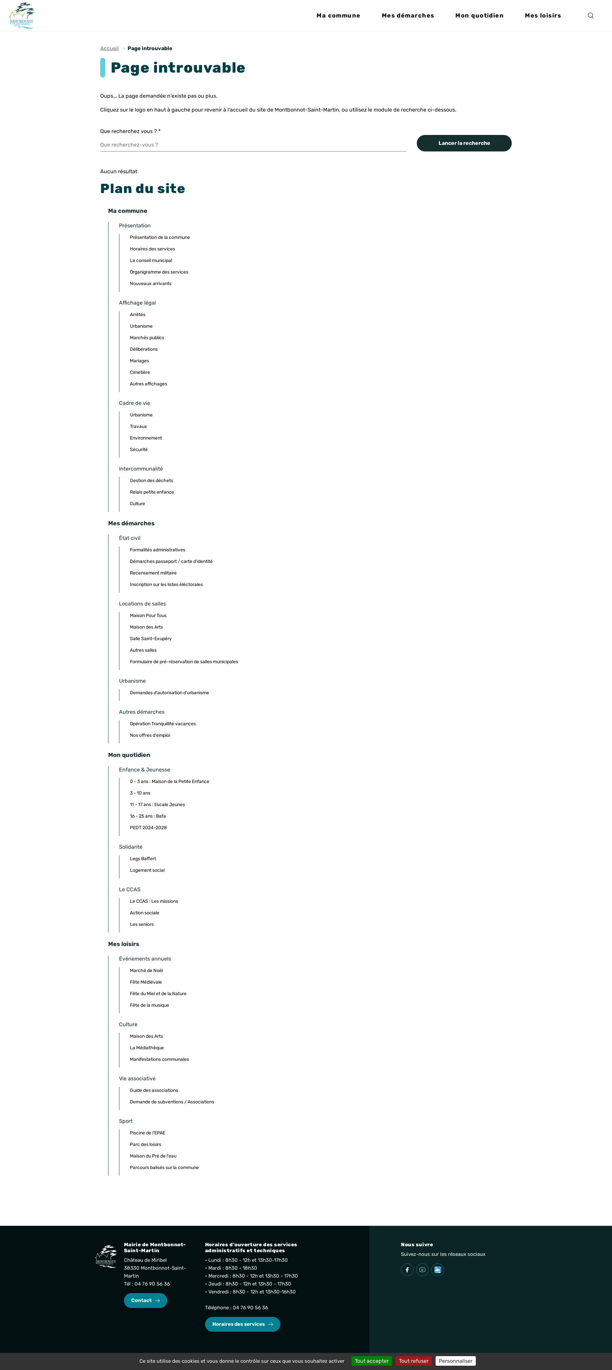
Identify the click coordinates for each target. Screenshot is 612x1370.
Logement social (147, 870)
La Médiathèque (147, 1048)
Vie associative (137, 1078)
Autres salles (143, 650)
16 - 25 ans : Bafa (148, 816)
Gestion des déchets (151, 480)
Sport (126, 1121)
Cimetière (140, 372)
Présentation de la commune (160, 237)
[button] (338, 18)
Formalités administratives (157, 550)
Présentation (135, 225)
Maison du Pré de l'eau (153, 1156)
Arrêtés (137, 314)
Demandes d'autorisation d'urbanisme (169, 693)
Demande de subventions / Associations (172, 1102)
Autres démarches (142, 712)
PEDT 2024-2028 (148, 828)
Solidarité (130, 847)
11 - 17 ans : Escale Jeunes (157, 804)
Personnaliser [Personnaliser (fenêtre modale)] (456, 1361)
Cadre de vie (134, 403)
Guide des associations (154, 1090)
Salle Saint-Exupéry (151, 638)
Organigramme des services (159, 272)
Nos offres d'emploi (150, 735)
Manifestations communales (159, 1059)
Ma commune (127, 210)
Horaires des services (152, 249)
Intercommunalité (141, 469)
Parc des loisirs (145, 1144)
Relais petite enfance (152, 492)
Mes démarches (131, 523)
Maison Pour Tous (148, 615)
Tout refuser (414, 1361)
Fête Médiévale (146, 982)
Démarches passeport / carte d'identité (171, 561)
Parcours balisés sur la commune (164, 1167)
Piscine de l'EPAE (147, 1133)
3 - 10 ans (140, 793)
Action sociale (144, 913)
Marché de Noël (146, 970)
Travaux (138, 426)
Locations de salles (142, 604)
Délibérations (144, 349)
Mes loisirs (123, 944)
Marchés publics (147, 338)
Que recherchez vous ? (130, 131)
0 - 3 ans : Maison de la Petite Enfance (169, 781)
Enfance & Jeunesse (144, 770)
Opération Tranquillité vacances (163, 724)
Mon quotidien (129, 755)
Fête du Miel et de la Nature (158, 993)
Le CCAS (129, 889)
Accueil (109, 48)
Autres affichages (148, 384)
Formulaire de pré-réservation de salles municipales (184, 662)
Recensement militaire (153, 573)
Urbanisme (141, 326)
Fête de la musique (149, 1005)
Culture (137, 503)
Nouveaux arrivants (150, 283)
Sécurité (139, 449)
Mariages (139, 361)
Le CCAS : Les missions (154, 901)
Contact (141, 1300)
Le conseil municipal (151, 260)
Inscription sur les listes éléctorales (166, 584)
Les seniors (142, 924)
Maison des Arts (146, 627)
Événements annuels (145, 959)
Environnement (146, 438)
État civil (129, 538)
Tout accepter (372, 1361)
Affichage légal (137, 303)
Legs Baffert (143, 859)
